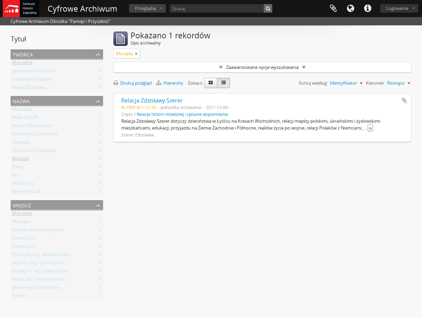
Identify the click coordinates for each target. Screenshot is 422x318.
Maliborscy (23, 184)
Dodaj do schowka (404, 100)
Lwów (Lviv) (24, 239)
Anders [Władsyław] (32, 127)
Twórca (23, 54)
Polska (18, 297)
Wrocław (20, 223)
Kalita (17, 168)
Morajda (20, 160)
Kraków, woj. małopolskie (37, 231)
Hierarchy (170, 83)
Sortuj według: (313, 83)
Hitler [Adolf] (25, 118)
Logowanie (397, 8)
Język (350, 8)
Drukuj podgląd (132, 83)
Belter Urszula (26, 192)
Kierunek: (375, 83)
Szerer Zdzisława (28, 88)
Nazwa (21, 100)
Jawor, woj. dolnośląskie (36, 288)
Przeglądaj (145, 8)
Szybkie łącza (367, 8)
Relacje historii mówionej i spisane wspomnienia (182, 114)
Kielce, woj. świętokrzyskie (38, 280)
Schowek (333, 8)
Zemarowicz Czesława (34, 151)
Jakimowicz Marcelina (33, 72)
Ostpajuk (21, 143)
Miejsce (22, 204)
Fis (14, 176)
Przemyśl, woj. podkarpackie (41, 256)
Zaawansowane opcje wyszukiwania (262, 67)
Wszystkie (22, 64)
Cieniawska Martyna (32, 80)
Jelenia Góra (24, 247)
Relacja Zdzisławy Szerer (152, 100)
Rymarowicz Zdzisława (34, 135)
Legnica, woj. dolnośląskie (38, 264)
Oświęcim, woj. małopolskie (39, 272)
